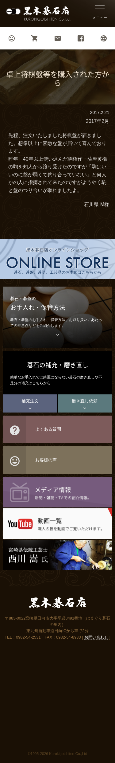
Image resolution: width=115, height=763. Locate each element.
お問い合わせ (96, 637)
